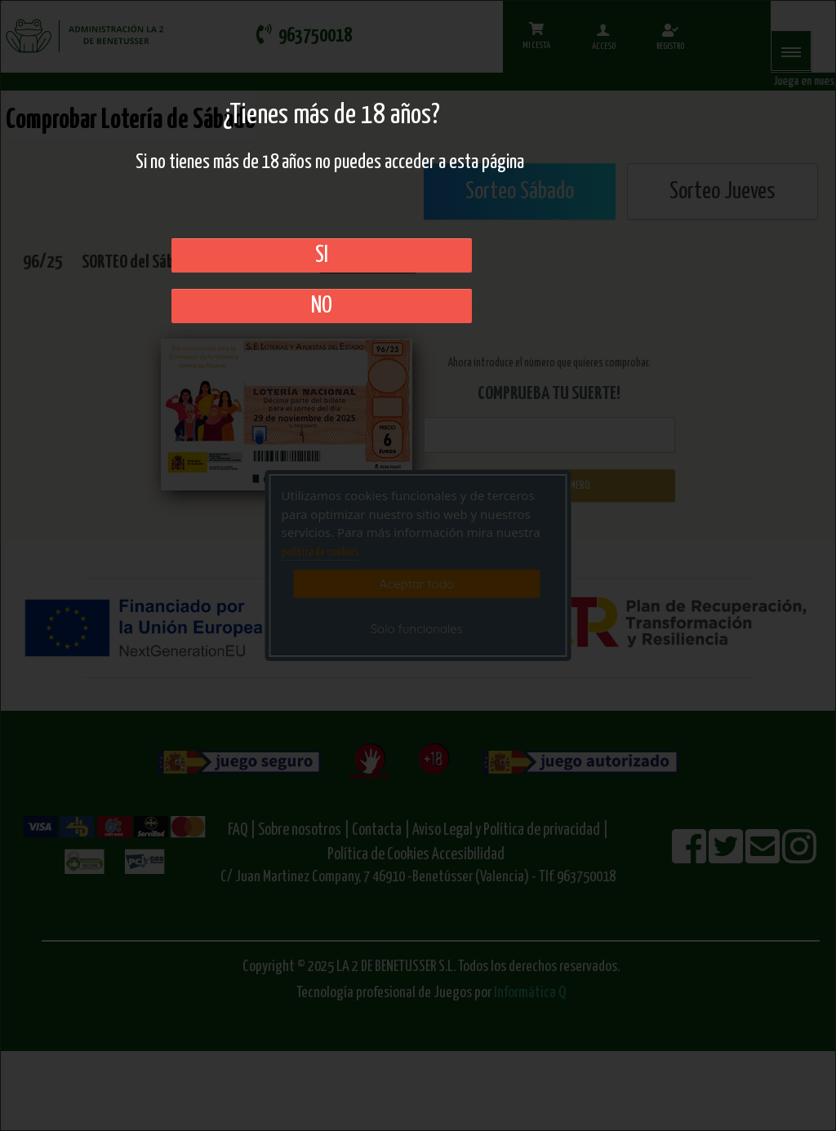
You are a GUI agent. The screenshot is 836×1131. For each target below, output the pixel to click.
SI (321, 255)
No (321, 306)
